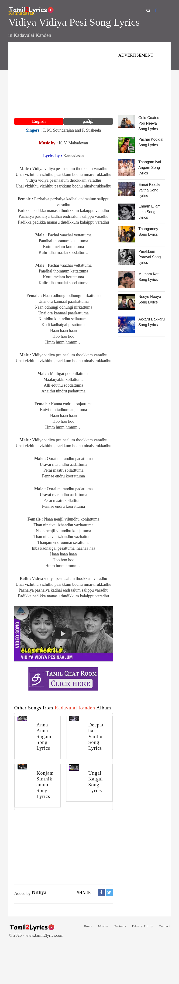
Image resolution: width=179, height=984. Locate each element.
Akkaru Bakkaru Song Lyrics (151, 322)
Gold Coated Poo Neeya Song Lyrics (148, 123)
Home (88, 926)
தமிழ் (88, 121)
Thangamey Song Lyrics (148, 231)
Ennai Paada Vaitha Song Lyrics (149, 190)
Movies (103, 926)
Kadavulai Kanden (32, 35)
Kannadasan (21, 13)
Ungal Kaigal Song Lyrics (95, 781)
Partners (120, 926)
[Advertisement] (63, 80)
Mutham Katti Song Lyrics (149, 277)
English (39, 121)
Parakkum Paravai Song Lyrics (149, 257)
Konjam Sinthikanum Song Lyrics (45, 784)
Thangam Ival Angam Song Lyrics (149, 167)
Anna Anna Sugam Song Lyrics (43, 736)
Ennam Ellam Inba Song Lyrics (149, 211)
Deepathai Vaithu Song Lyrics (96, 736)
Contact (164, 926)
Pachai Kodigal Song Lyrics (150, 142)
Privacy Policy (142, 926)
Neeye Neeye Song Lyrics (149, 299)
